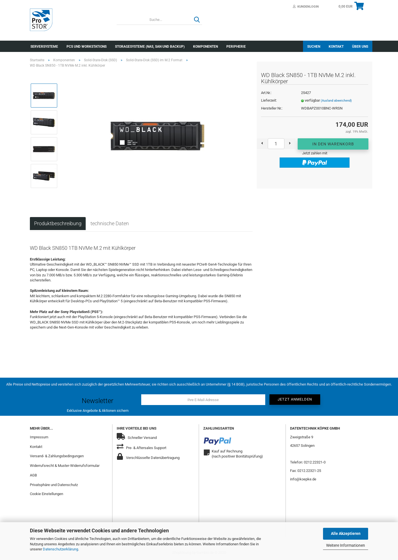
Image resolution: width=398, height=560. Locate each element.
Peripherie (236, 47)
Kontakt (336, 47)
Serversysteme (44, 47)
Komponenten (205, 47)
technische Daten (109, 223)
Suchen (313, 47)
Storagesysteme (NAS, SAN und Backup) (150, 47)
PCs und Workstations (87, 47)
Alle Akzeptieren (346, 533)
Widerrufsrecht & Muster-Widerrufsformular (64, 465)
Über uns (360, 47)
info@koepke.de (303, 479)
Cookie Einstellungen (46, 494)
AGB (33, 475)
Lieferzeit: (269, 100)
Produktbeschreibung (57, 223)
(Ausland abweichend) (336, 100)
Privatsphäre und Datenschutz (54, 485)
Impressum (39, 437)
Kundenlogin (306, 6)
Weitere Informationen (345, 545)
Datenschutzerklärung (60, 549)
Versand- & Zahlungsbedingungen (57, 456)
